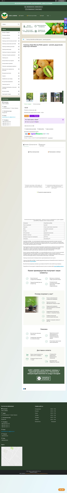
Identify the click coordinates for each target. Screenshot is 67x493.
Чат (61, 489)
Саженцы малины (6, 38)
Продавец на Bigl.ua (33, 472)
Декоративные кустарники (8, 60)
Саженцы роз (5, 57)
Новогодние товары (6, 94)
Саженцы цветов (6, 84)
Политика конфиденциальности (42, 473)
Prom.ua (39, 471)
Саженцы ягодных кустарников (9, 52)
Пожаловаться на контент (30, 473)
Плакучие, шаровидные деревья (9, 66)
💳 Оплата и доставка (32, 15)
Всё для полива (5, 91)
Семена (4, 76)
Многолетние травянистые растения (8, 70)
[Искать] (18, 24)
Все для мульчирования (7, 81)
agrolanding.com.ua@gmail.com (8, 117)
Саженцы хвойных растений (8, 46)
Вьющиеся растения (6, 73)
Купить (26, 116)
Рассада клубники (6, 35)
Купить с (34, 116)
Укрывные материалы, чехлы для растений (9, 88)
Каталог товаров (6, 32)
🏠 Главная (21, 15)
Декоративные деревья (7, 63)
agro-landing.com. (58, 266)
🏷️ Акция (42, 15)
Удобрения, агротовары (7, 78)
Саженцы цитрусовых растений (9, 43)
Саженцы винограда (6, 49)
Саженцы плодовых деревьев (8, 55)
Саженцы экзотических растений (9, 40)
